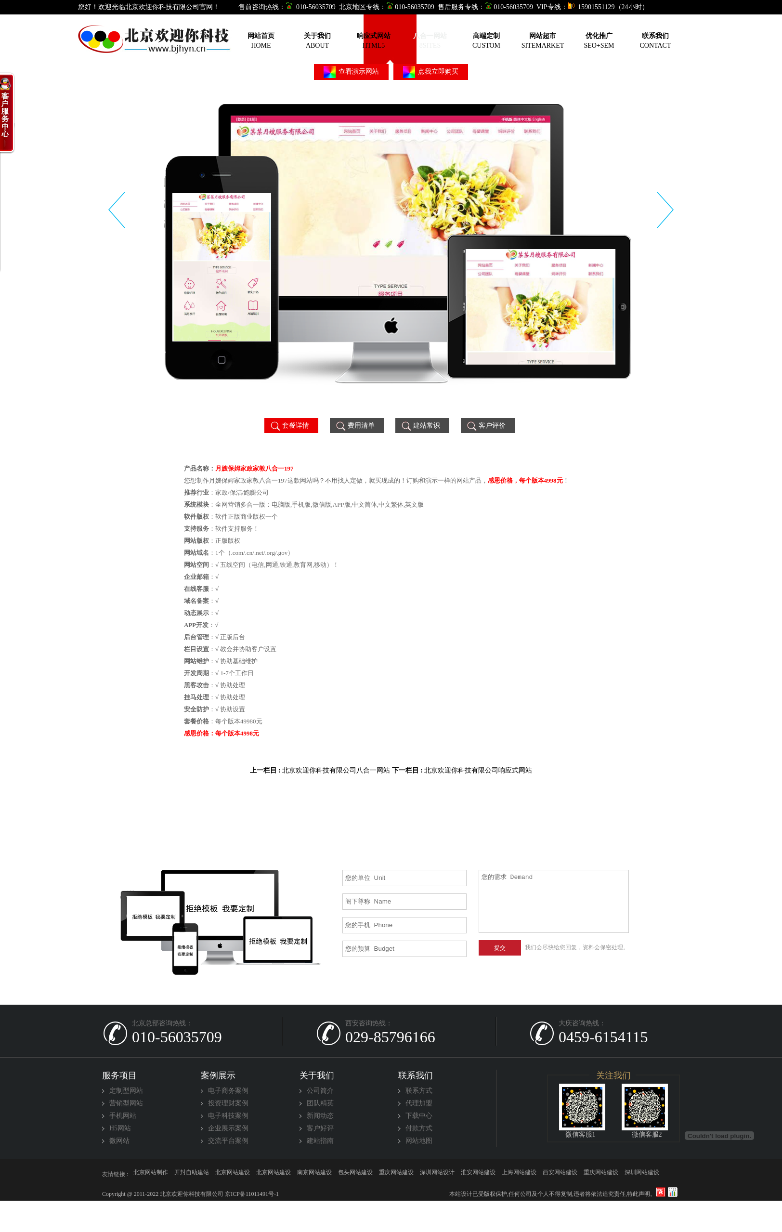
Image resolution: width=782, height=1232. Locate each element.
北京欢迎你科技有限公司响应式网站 (478, 770)
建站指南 (320, 1140)
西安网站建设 (560, 1174)
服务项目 (119, 1075)
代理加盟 (418, 1103)
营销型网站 (126, 1103)
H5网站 (120, 1128)
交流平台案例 (228, 1140)
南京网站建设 (314, 1174)
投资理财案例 (228, 1103)
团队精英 (320, 1103)
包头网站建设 (355, 1174)
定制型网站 (126, 1090)
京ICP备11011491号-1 (251, 1194)
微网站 (119, 1140)
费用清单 (355, 425)
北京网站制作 (150, 1174)
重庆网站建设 (396, 1174)
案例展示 (218, 1075)
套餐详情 (289, 425)
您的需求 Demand (554, 901)
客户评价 (486, 425)
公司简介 (320, 1090)
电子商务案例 (228, 1090)
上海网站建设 (519, 1174)
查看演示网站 (351, 72)
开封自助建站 (191, 1174)
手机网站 (122, 1115)
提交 (500, 947)
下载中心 (418, 1115)
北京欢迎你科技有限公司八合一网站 (336, 770)
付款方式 (418, 1128)
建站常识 (420, 425)
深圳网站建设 (642, 1174)
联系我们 (415, 1075)
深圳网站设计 (437, 1174)
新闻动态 (320, 1115)
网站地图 (418, 1140)
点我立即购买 (431, 72)
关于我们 (317, 1075)
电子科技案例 (228, 1115)
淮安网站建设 (478, 1174)
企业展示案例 (228, 1128)
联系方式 (418, 1090)
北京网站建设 (232, 1174)
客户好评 (320, 1128)
